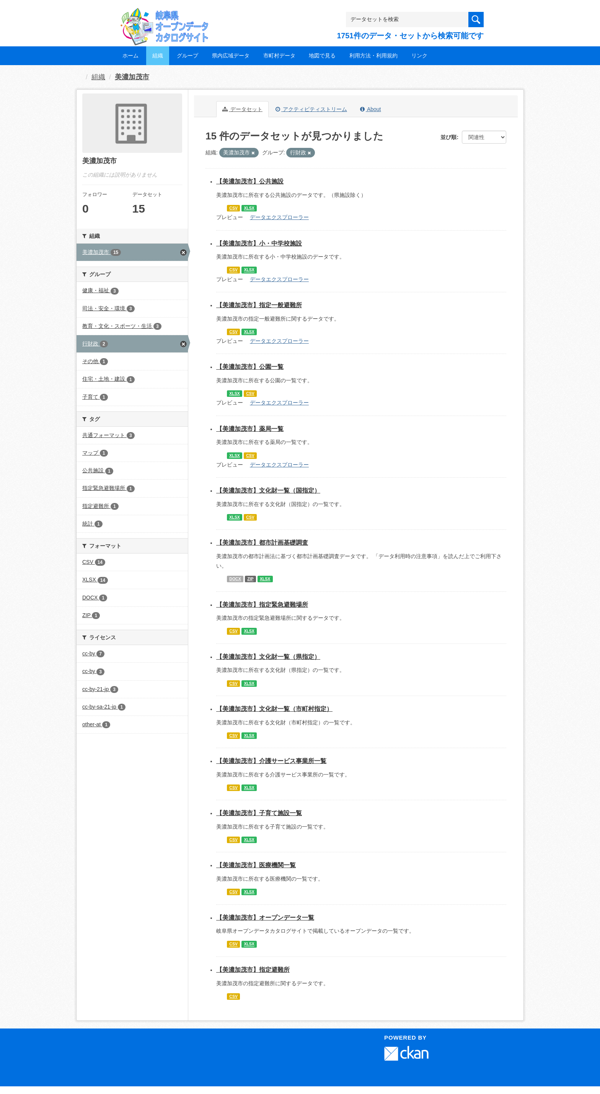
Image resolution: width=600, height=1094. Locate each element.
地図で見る (322, 55)
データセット (242, 109)
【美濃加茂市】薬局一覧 (250, 429)
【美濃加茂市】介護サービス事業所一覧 (271, 761)
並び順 (448, 137)
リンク (419, 55)
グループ (187, 55)
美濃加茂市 (132, 77)
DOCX (235, 578)
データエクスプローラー (279, 217)
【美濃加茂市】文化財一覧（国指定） (268, 490)
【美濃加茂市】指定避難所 (253, 969)
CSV (233, 208)
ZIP (250, 578)
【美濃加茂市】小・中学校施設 (259, 243)
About (370, 109)
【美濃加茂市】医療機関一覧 (256, 865)
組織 (157, 55)
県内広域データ (230, 55)
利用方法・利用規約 (373, 55)
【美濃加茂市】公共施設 (250, 181)
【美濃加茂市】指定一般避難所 (259, 305)
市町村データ (279, 55)
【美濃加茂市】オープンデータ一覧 (265, 917)
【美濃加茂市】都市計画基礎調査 (262, 542)
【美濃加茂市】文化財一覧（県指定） (268, 656)
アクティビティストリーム (311, 109)
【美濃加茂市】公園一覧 (250, 367)
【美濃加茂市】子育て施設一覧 (259, 813)
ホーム (130, 55)
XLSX (249, 208)
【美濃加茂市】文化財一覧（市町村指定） (274, 709)
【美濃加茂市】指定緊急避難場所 (262, 604)
